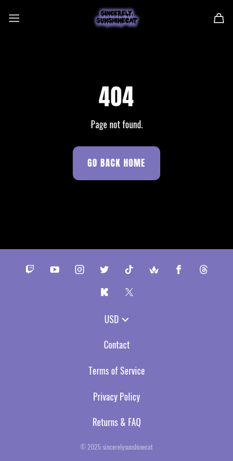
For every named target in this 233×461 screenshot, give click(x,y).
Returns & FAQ (117, 422)
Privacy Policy (116, 396)
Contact (117, 344)
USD (116, 319)
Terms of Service (117, 370)
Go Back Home (116, 162)
